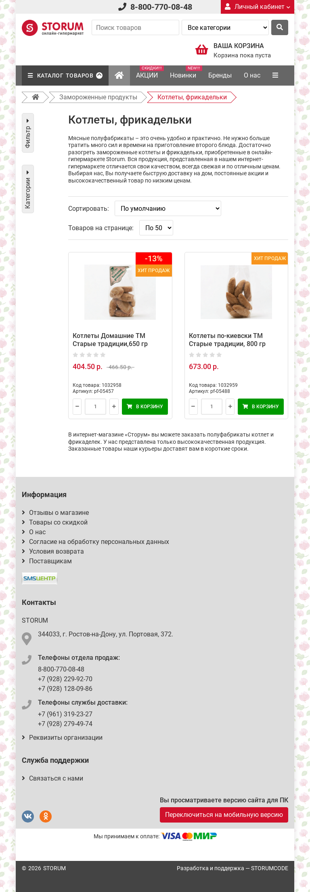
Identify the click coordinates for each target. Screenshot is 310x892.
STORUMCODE (269, 868)
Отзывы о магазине (55, 512)
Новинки (186, 72)
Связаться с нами (52, 778)
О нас (252, 75)
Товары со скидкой (55, 522)
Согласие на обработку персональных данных (95, 542)
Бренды (220, 75)
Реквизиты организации (62, 737)
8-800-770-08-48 (161, 7)
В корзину (145, 406)
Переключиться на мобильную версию (224, 815)
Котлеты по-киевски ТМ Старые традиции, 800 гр (227, 340)
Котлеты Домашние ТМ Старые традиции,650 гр (110, 340)
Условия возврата (53, 551)
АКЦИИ (150, 72)
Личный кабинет (257, 6)
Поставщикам (47, 561)
